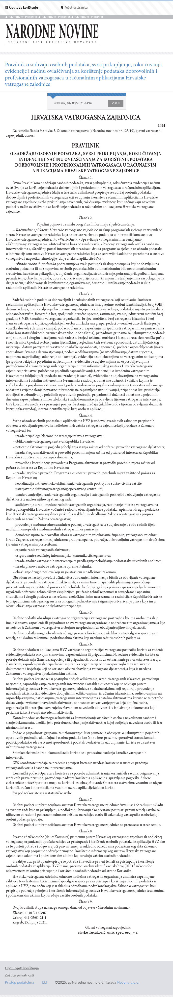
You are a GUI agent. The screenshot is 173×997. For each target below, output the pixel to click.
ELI (44, 983)
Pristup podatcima (19, 983)
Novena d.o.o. (128, 983)
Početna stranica (76, 8)
